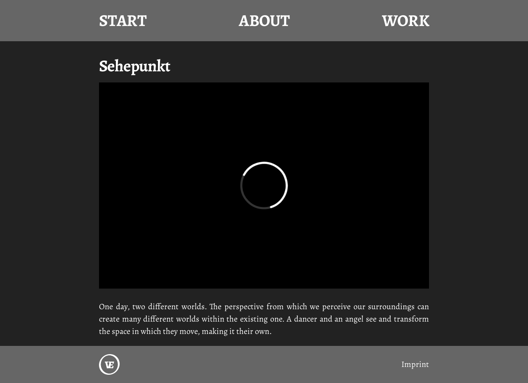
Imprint (415, 364)
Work (405, 20)
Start (122, 20)
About (264, 20)
